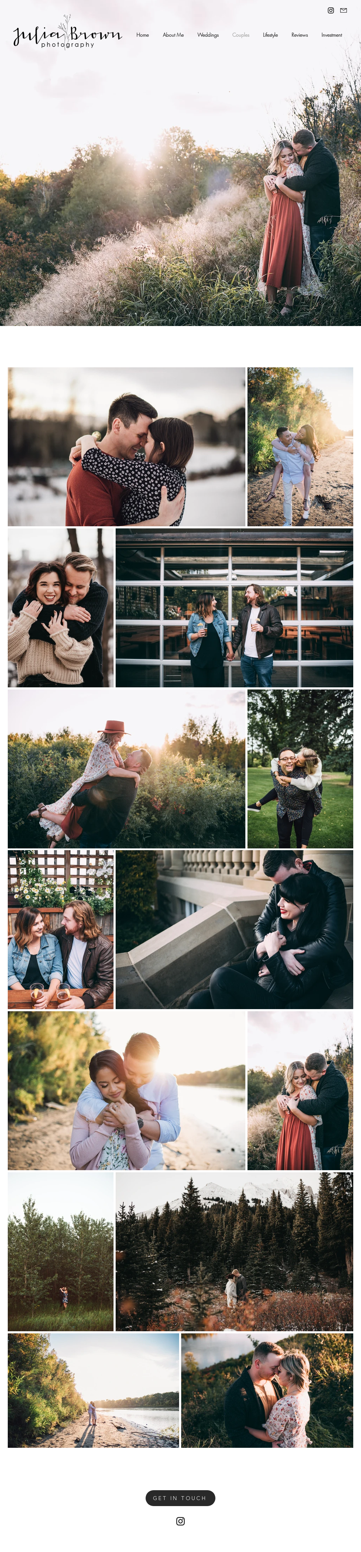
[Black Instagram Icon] (331, 10)
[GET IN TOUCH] (180, 1498)
